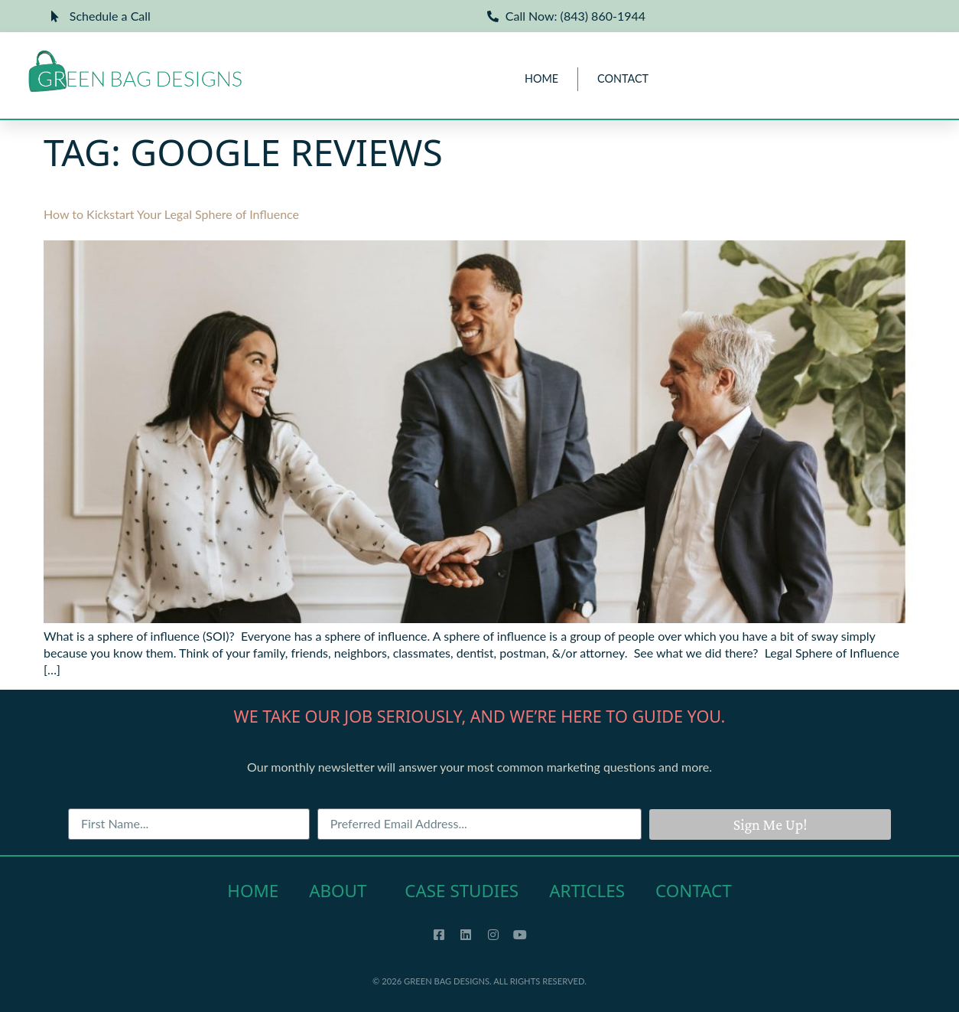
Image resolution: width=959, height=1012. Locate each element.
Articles (587, 891)
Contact (623, 78)
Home (541, 78)
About (341, 891)
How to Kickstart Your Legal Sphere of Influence (171, 214)
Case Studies (462, 891)
